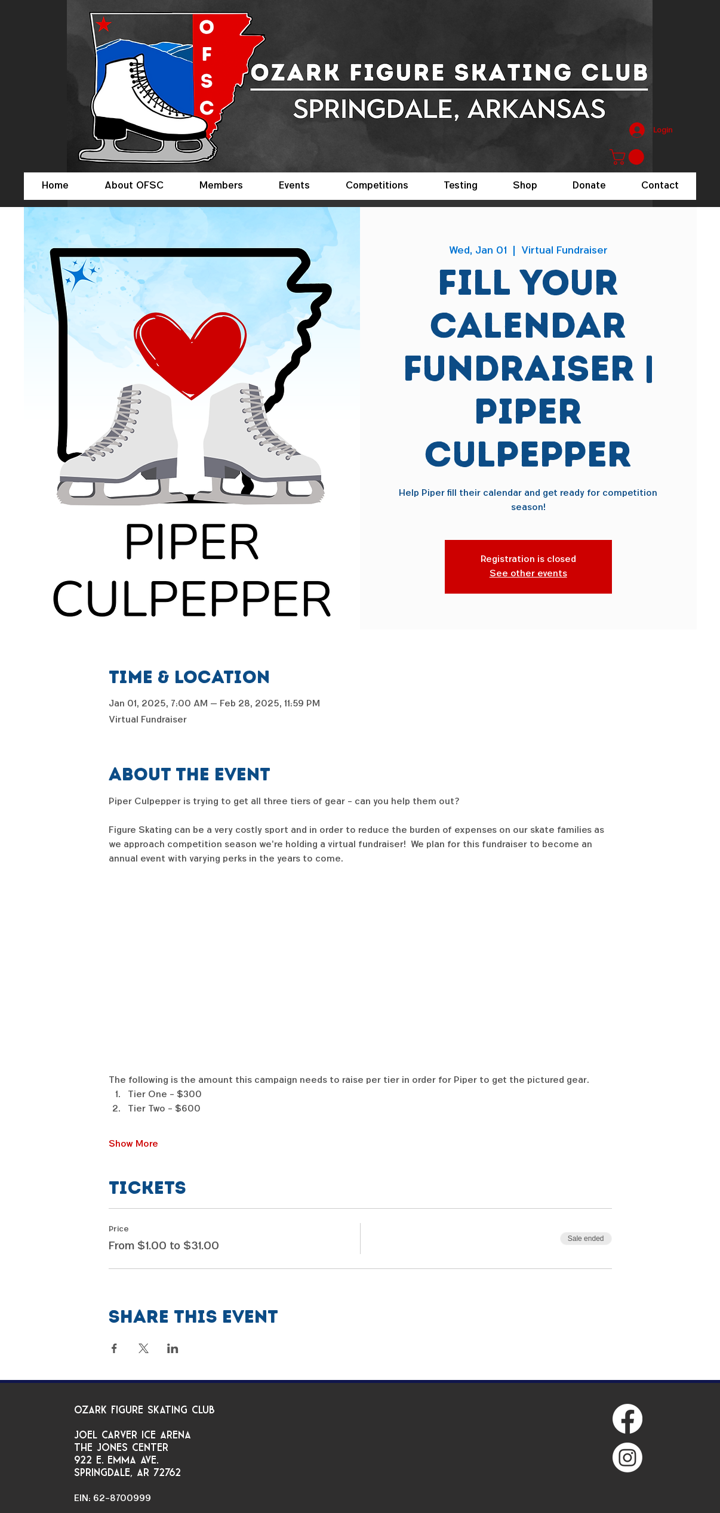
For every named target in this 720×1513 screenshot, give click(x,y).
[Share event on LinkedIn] (173, 1348)
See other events (528, 573)
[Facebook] (627, 1419)
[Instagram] (627, 1457)
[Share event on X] (143, 1348)
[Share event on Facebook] (114, 1348)
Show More (133, 1144)
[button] (629, 157)
